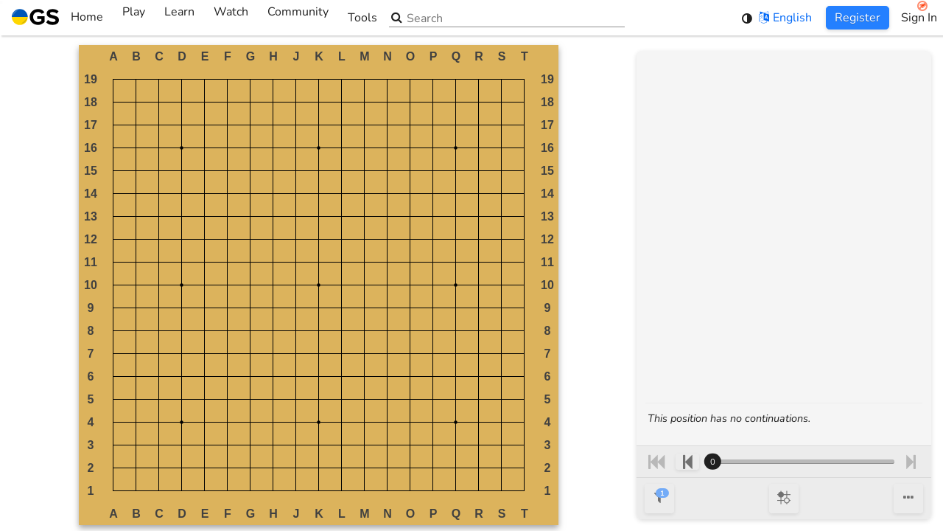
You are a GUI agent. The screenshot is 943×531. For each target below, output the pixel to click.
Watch (231, 18)
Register (857, 18)
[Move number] (799, 461)
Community (298, 18)
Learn (179, 18)
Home (57, 18)
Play (133, 18)
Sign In (919, 18)
